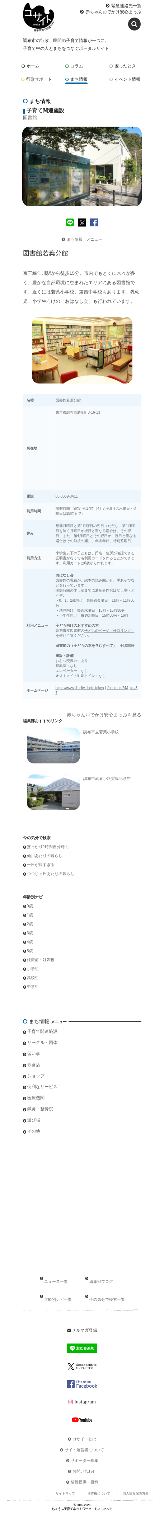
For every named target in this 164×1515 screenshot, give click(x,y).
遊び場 (33, 1120)
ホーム (30, 66)
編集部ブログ (101, 1281)
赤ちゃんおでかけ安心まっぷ (113, 11)
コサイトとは (84, 1439)
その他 (33, 1131)
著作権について (99, 1493)
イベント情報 (124, 79)
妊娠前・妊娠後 (41, 960)
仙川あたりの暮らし (44, 855)
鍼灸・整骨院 (40, 1108)
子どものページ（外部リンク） (109, 630)
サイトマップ (65, 1493)
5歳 (30, 951)
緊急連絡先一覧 (126, 5)
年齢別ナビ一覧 (58, 1299)
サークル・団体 (42, 1042)
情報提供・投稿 (84, 1482)
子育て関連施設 (42, 1031)
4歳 (30, 942)
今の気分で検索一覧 (107, 1299)
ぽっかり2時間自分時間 (48, 846)
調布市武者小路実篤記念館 (107, 778)
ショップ (35, 1075)
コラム (74, 66)
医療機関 (35, 1097)
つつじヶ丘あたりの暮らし (50, 873)
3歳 (30, 933)
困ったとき (122, 66)
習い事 (33, 1053)
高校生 (33, 977)
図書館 (30, 117)
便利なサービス (42, 1086)
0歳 (30, 906)
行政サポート (36, 79)
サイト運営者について (84, 1450)
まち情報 (76, 79)
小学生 (33, 968)
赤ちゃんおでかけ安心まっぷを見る (104, 714)
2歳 (30, 924)
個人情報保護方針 (136, 1493)
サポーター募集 (84, 1460)
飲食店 (33, 1064)
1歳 (30, 915)
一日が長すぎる (41, 864)
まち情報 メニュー (82, 239)
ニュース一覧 (56, 1281)
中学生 (33, 986)
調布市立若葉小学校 (101, 732)
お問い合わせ (84, 1471)
